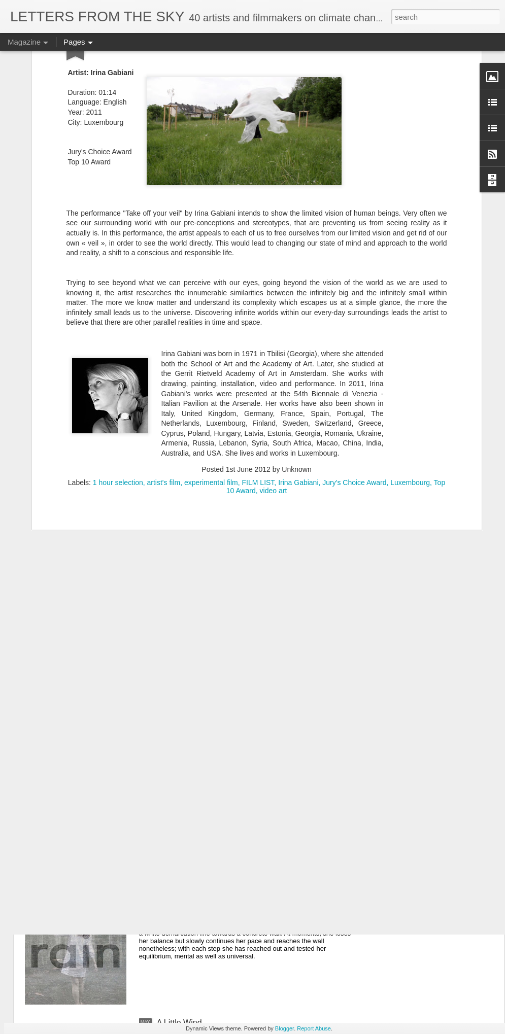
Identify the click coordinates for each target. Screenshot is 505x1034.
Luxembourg (410, 350)
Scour (167, 677)
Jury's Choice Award (354, 350)
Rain (165, 907)
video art (273, 358)
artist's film (163, 350)
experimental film (211, 350)
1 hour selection (118, 350)
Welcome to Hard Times (200, 792)
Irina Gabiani (298, 350)
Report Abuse (314, 1028)
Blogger (284, 1028)
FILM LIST (258, 350)
